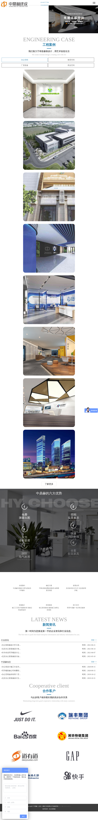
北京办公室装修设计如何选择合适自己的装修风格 (11, 656)
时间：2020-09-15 (88, 667)
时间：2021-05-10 (88, 656)
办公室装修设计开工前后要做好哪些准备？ (11, 645)
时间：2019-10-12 (88, 674)
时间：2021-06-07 (88, 653)
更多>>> (94, 640)
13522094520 (44, 5)
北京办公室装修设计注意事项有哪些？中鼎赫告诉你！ (11, 678)
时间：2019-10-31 (88, 678)
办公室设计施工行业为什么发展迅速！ (11, 667)
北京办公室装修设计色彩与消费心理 (11, 649)
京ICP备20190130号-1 (65, 806)
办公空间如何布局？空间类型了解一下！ (11, 674)
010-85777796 (45, 2)
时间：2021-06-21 (88, 645)
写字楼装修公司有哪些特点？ (11, 670)
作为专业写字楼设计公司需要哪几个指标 (11, 652)
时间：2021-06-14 (88, 649)
